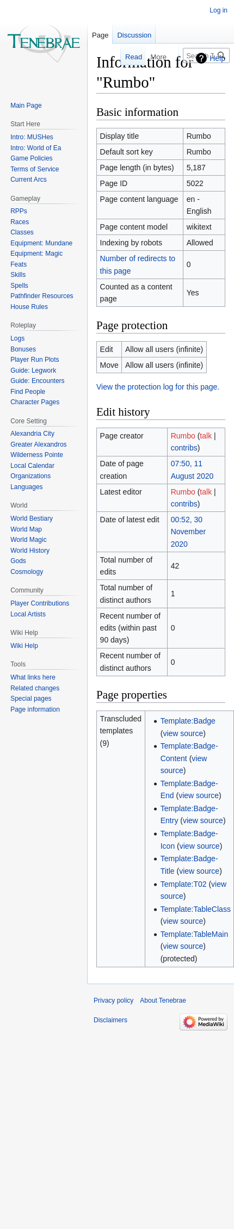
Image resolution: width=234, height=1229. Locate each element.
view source (183, 733)
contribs (184, 447)
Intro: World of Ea (35, 148)
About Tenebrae (163, 1000)
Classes (22, 232)
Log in (218, 10)
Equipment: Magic (36, 253)
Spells (19, 285)
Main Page (25, 105)
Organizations (30, 476)
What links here (33, 677)
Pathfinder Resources (41, 296)
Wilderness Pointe (36, 455)
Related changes (34, 688)
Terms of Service (34, 169)
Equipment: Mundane (41, 243)
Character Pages (34, 402)
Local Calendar (32, 466)
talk (206, 435)
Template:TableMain (195, 934)
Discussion (134, 35)
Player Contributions (39, 603)
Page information (35, 709)
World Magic (28, 540)
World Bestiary (31, 518)
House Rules (29, 307)
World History (30, 550)
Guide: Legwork (33, 370)
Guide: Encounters (37, 381)
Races (19, 222)
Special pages (30, 698)
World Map (26, 529)
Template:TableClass (196, 909)
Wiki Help (24, 646)
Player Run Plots (34, 359)
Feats (18, 264)
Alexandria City (32, 433)
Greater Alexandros (38, 444)
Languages (26, 487)
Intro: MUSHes (31, 137)
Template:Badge (188, 721)
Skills (18, 275)
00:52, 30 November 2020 (188, 531)
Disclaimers (110, 1020)
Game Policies (31, 158)
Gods (18, 561)
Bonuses (23, 349)
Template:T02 (184, 884)
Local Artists (28, 614)
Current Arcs (28, 179)
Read (127, 57)
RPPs (18, 211)
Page (100, 35)
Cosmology (26, 572)
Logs (17, 338)
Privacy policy (113, 1000)
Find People (27, 392)
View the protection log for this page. (157, 386)
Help (217, 58)
